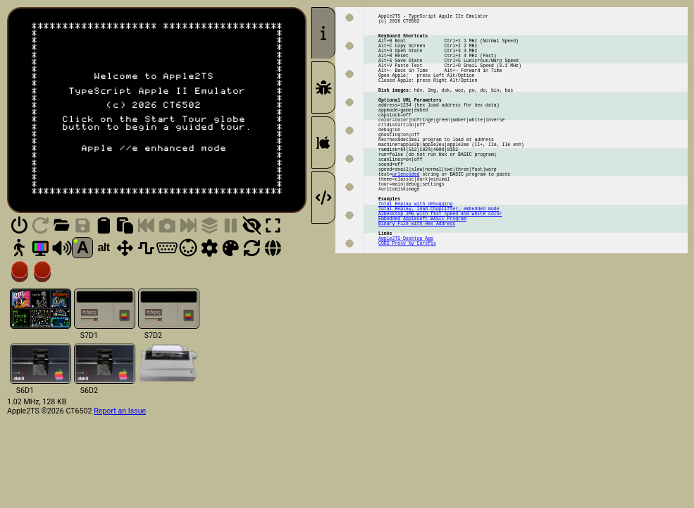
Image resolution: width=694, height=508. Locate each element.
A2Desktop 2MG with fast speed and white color (440, 271)
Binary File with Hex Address (416, 284)
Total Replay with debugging (415, 258)
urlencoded (406, 220)
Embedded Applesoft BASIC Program (422, 277)
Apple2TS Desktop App (405, 303)
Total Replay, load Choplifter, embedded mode (439, 265)
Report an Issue (120, 411)
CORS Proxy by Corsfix (407, 309)
